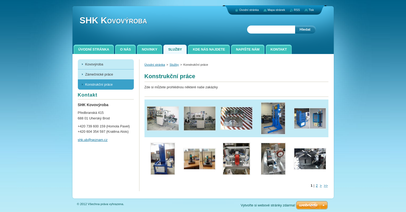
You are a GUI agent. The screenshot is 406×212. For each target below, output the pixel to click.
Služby (174, 64)
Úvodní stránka (154, 64)
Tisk (311, 9)
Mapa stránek (276, 9)
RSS (297, 9)
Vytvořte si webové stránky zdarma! (268, 205)
